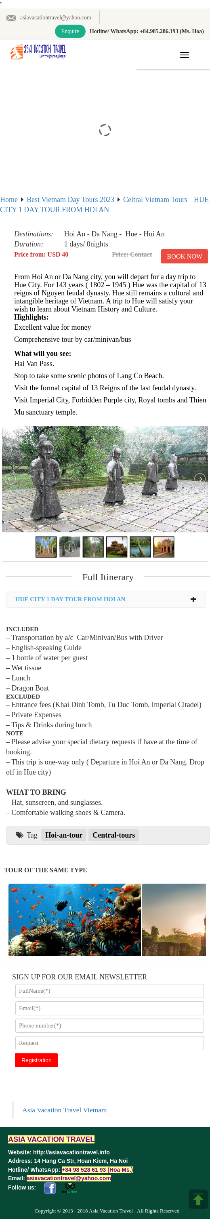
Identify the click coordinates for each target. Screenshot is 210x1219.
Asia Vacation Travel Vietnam (64, 1110)
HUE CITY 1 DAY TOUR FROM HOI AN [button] (106, 599)
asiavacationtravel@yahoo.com (48, 18)
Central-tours (113, 835)
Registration (36, 1060)
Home (9, 200)
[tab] (106, 599)
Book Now (184, 256)
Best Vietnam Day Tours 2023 (70, 200)
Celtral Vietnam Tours (155, 200)
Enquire (70, 31)
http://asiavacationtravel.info (71, 1152)
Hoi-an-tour (63, 835)
